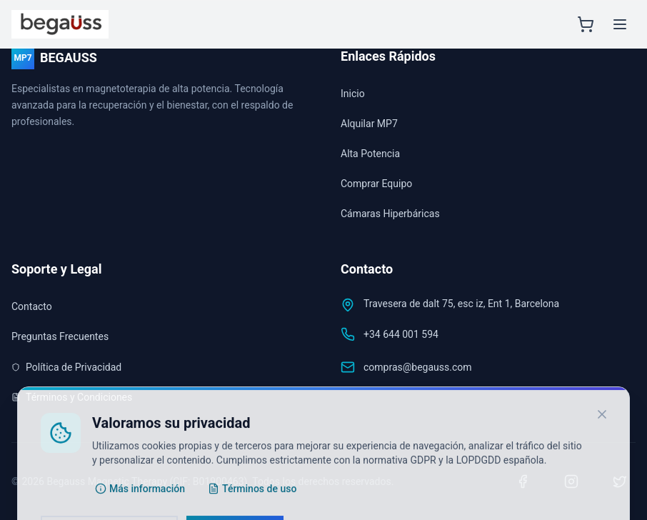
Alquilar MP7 (369, 123)
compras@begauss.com (417, 367)
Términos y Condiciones (71, 397)
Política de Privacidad (66, 367)
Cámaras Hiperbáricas (390, 213)
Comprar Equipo (376, 183)
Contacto (31, 306)
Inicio (353, 93)
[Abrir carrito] (585, 24)
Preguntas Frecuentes (60, 336)
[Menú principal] (620, 24)
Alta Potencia (370, 153)
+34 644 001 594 (400, 334)
